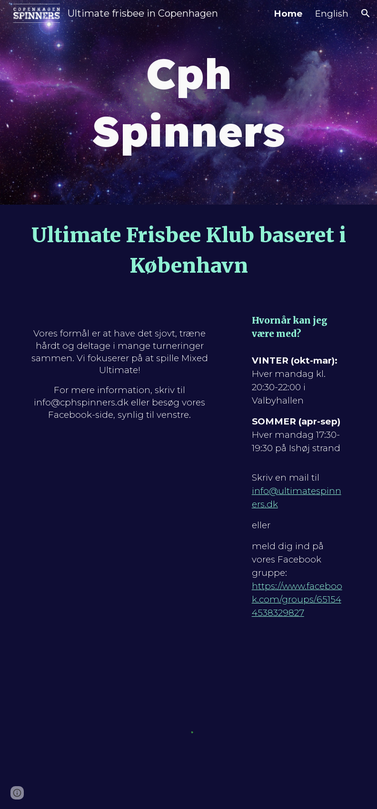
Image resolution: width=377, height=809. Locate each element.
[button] (365, 13)
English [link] (331, 13)
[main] (188, 102)
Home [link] (288, 13)
